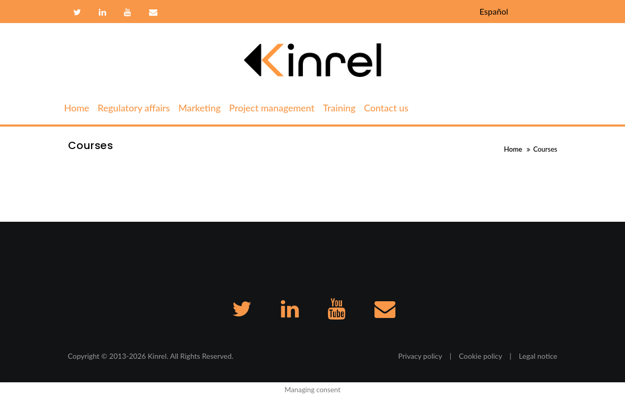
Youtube (128, 12)
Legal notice (538, 355)
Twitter (77, 12)
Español (494, 11)
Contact (152, 12)
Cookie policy (480, 355)
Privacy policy (420, 355)
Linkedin (102, 12)
